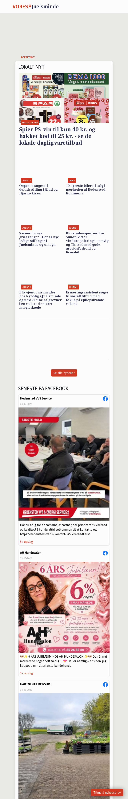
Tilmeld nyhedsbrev (107, 792)
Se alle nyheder (64, 373)
